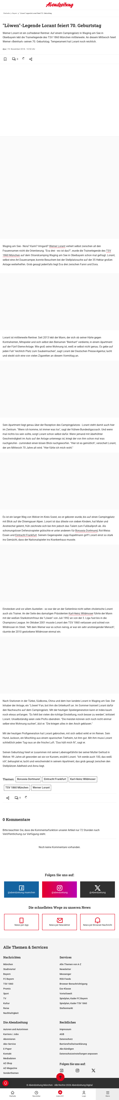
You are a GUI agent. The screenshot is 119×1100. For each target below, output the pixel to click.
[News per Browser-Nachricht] (97, 922)
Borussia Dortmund (86, 530)
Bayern (14, 13)
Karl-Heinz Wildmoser (81, 613)
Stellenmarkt (66, 1008)
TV (4, 998)
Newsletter (65, 969)
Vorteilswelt (66, 993)
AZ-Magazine (10, 1068)
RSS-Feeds (65, 979)
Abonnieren (9, 1039)
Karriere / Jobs (11, 1034)
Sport (6, 993)
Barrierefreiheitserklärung (73, 1044)
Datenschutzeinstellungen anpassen (79, 1053)
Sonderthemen (11, 1073)
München (8, 964)
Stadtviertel (9, 969)
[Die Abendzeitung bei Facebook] (21, 889)
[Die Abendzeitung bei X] (97, 889)
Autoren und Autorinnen (15, 1029)
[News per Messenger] (21, 922)
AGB (62, 1034)
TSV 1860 (8, 983)
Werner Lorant (57, 246)
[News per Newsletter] (59, 922)
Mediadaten (9, 1058)
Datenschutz (66, 1039)
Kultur (6, 1003)
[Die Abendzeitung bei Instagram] (59, 889)
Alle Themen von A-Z (70, 964)
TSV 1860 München (16, 787)
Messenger (65, 974)
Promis (7, 988)
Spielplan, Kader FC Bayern (74, 998)
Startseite (6, 13)
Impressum (65, 1029)
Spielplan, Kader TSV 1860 (73, 1003)
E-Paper (7, 1049)
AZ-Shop (7, 1063)
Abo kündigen (67, 1049)
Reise (6, 1008)
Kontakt (7, 1053)
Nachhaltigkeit (11, 1013)
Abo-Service (9, 1044)
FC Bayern (8, 979)
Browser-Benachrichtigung (73, 983)
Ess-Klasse (65, 988)
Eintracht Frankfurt (26, 535)
